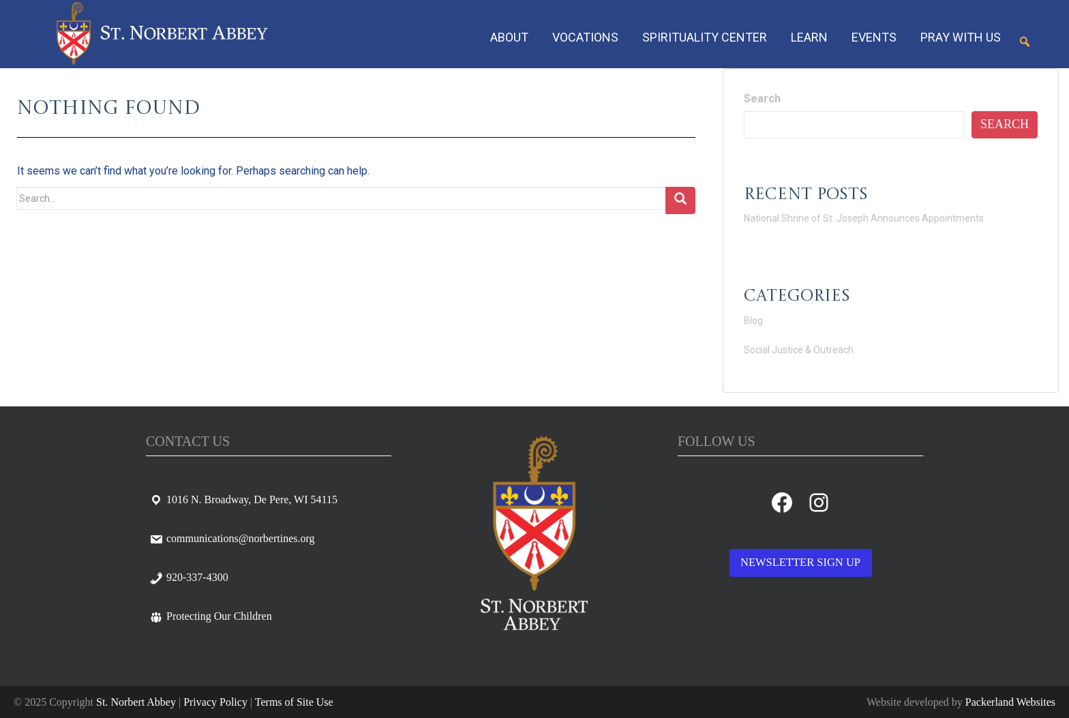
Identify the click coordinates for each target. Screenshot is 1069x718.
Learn (809, 37)
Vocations (585, 37)
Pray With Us (960, 37)
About (509, 37)
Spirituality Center (704, 37)
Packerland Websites (1010, 702)
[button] (1024, 41)
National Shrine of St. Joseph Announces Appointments (864, 218)
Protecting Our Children (210, 616)
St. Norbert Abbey (136, 702)
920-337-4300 (188, 577)
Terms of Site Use (294, 702)
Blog (753, 320)
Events (874, 37)
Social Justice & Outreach (799, 349)
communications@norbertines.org (232, 538)
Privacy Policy (215, 702)
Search (762, 98)
